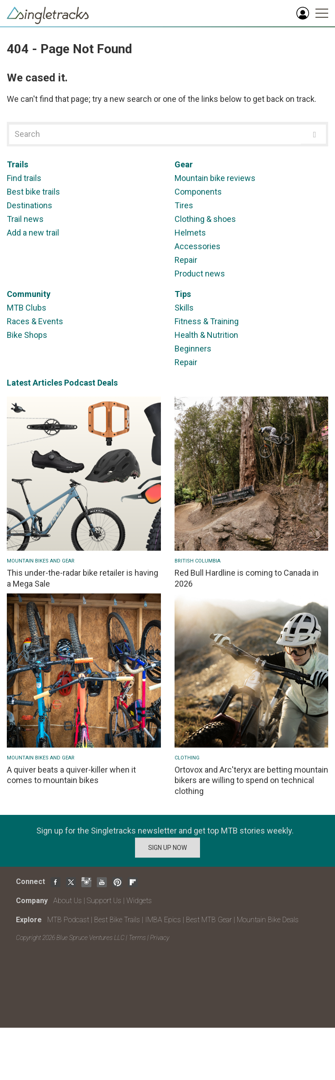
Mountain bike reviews (215, 178)
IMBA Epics (163, 919)
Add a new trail (33, 232)
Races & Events (35, 321)
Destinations (29, 205)
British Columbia (197, 561)
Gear (184, 164)
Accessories (197, 246)
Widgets (139, 900)
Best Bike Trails (117, 919)
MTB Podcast (68, 919)
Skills (184, 307)
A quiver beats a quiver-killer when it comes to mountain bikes (71, 775)
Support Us (104, 900)
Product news (200, 273)
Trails (17, 164)
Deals (107, 382)
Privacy (159, 937)
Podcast (79, 382)
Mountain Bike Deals (268, 919)
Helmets (190, 232)
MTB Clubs (26, 307)
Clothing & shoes (205, 219)
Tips (183, 294)
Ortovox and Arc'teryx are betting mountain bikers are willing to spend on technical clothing (251, 780)
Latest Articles (34, 382)
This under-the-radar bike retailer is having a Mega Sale (82, 578)
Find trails (24, 178)
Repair (186, 260)
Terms (137, 937)
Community (28, 294)
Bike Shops (27, 335)
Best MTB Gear (209, 919)
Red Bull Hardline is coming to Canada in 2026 (247, 578)
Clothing (187, 758)
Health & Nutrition (206, 335)
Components (198, 191)
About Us (67, 900)
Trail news (25, 219)
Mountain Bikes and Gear (41, 561)
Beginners (193, 348)
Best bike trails (33, 191)
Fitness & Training (207, 321)
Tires (184, 205)
